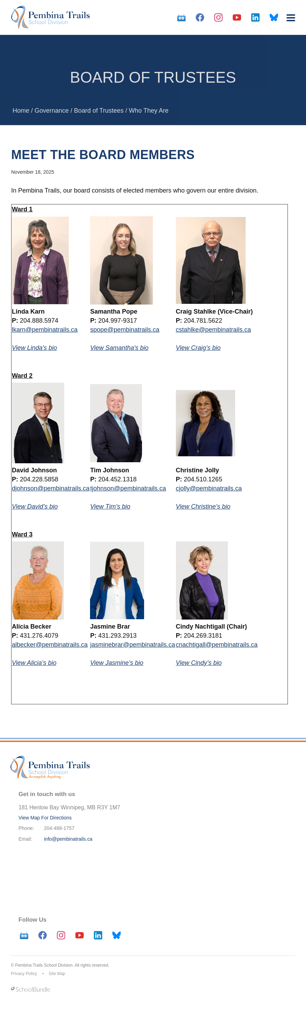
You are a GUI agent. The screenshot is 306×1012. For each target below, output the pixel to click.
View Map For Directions (45, 817)
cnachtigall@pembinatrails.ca (217, 644)
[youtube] (237, 17)
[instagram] (218, 17)
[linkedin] (255, 17)
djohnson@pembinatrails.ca (50, 488)
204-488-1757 (59, 828)
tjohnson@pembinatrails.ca (128, 488)
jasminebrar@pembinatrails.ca (132, 644)
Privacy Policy (24, 973)
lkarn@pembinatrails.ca (44, 329)
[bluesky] (274, 17)
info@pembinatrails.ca (68, 839)
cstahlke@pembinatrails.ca (213, 329)
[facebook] (200, 17)
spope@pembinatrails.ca (124, 329)
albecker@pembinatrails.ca (50, 644)
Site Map (57, 973)
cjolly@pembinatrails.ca (209, 488)
